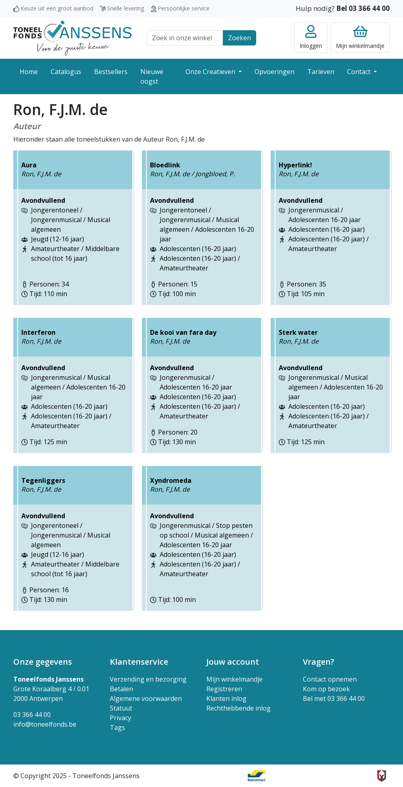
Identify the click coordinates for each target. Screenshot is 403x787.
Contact (359, 71)
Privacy (120, 717)
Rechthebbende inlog (238, 708)
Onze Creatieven (211, 71)
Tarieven (320, 71)
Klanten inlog (226, 698)
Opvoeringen (274, 71)
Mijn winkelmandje (234, 679)
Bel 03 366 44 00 (363, 8)
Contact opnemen (330, 679)
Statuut (121, 708)
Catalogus (66, 71)
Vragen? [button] (318, 661)
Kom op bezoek (326, 688)
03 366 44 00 (32, 714)
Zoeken (239, 37)
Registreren (224, 688)
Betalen (121, 688)
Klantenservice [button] (139, 661)
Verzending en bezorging (148, 679)
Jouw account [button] (232, 661)
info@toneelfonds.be (44, 724)
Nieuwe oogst (151, 76)
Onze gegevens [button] (42, 661)
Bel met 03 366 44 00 (334, 698)
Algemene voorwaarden (146, 698)
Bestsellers (110, 71)
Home (29, 71)
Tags (117, 727)
